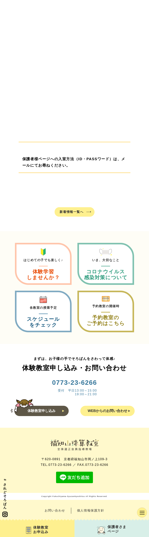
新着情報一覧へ (71, 211)
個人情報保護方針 (90, 510)
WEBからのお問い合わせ (109, 411)
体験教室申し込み (46, 411)
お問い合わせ (55, 510)
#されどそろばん (5, 498)
